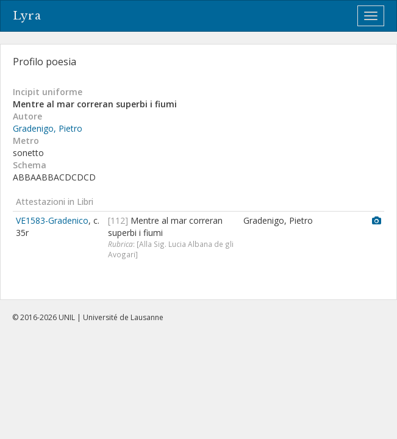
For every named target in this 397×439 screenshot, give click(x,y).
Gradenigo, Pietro (47, 128)
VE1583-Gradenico (52, 220)
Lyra (27, 16)
